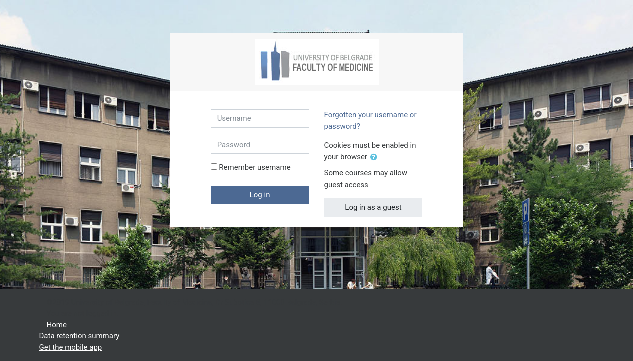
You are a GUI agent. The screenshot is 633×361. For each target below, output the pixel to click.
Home (57, 324)
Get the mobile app (70, 347)
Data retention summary (79, 335)
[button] (375, 157)
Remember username (254, 167)
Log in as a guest (373, 207)
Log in (260, 194)
